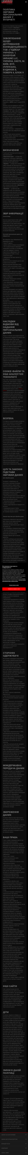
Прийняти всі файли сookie (14, 588)
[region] (14, 577)
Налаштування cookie (14, 585)
